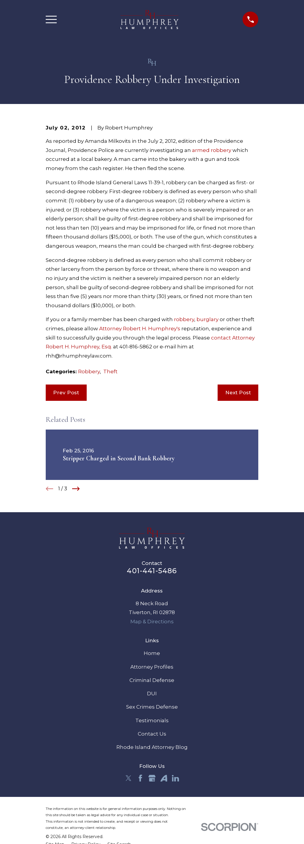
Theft (110, 371)
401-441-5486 (152, 570)
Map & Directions (152, 621)
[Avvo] (163, 778)
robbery (184, 319)
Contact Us (152, 734)
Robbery (89, 371)
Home (152, 653)
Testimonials (152, 720)
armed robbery (211, 150)
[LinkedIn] (175, 778)
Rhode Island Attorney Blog (152, 747)
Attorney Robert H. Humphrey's (139, 328)
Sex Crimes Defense (152, 707)
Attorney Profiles (151, 667)
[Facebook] (140, 778)
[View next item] (76, 489)
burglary (207, 319)
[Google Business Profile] (152, 778)
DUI (152, 693)
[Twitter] (128, 778)
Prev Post (66, 392)
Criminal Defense (151, 680)
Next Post (238, 392)
